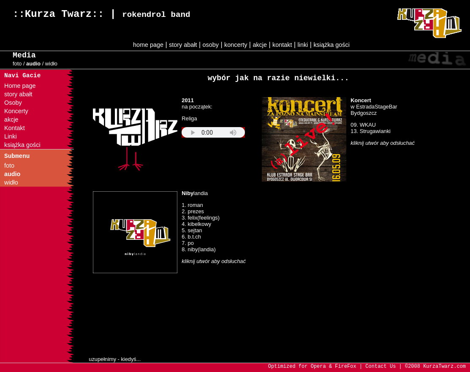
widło (51, 63)
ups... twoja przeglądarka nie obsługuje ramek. (164, 312)
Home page (19, 85)
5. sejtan (192, 230)
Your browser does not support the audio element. (213, 132)
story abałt (183, 44)
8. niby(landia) (198, 249)
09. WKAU (363, 125)
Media (24, 55)
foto (17, 63)
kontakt (282, 44)
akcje (260, 44)
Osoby (13, 102)
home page (148, 44)
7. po (187, 243)
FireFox (345, 366)
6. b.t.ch (191, 237)
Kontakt (14, 128)
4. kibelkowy (196, 224)
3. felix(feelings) (201, 218)
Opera (318, 366)
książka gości (331, 44)
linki (303, 44)
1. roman (192, 205)
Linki (10, 136)
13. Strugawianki (370, 131)
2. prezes (193, 211)
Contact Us (380, 366)
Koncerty (16, 111)
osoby (211, 44)
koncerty (235, 44)
